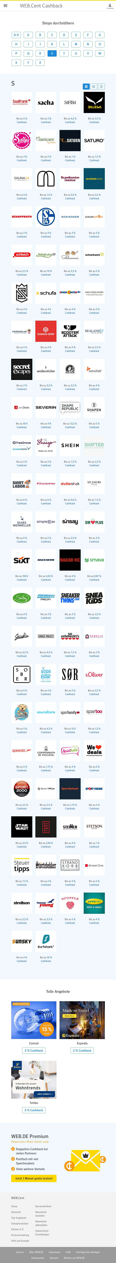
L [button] (64, 44)
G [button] (100, 35)
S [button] (52, 53)
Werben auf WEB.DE (74, 1257)
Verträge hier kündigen (88, 1252)
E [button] (76, 35)
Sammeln (16, 1212)
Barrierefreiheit (43, 1206)
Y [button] (28, 63)
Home (14, 1206)
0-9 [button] (16, 35)
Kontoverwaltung (20, 1235)
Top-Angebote (18, 1217)
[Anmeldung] (110, 5)
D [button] (64, 35)
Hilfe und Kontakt (20, 1240)
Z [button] (40, 63)
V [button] (88, 53)
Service (20, 1252)
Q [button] (28, 53)
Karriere (54, 1257)
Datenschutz (37, 1257)
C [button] (52, 35)
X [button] (16, 63)
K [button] (52, 44)
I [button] (28, 44)
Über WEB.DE (36, 1252)
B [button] (40, 35)
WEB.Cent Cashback (14, 6)
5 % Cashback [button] (34, 1110)
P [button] (16, 53)
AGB (68, 1252)
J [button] (40, 44)
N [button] (88, 44)
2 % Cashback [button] (34, 1051)
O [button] (100, 44)
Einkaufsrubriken (19, 1223)
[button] (86, 87)
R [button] (40, 53)
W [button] (99, 53)
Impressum (54, 1252)
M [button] (76, 44)
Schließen (5, 5)
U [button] (76, 53)
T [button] (64, 53)
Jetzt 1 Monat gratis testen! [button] (33, 1178)
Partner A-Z (17, 1229)
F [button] (88, 35)
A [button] (28, 35)
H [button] (16, 44)
